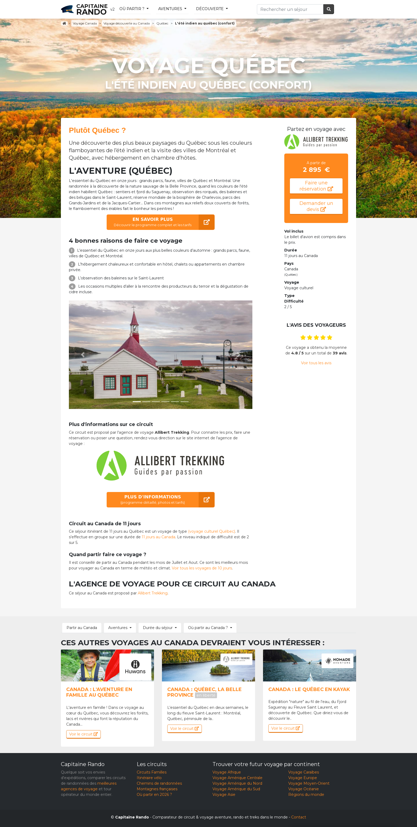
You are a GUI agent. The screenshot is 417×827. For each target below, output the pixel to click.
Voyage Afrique (226, 772)
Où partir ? (131, 8)
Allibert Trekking (153, 593)
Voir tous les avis (316, 363)
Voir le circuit (83, 734)
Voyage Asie (223, 794)
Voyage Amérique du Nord (237, 783)
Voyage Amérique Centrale (237, 777)
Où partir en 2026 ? (154, 794)
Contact (298, 817)
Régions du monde (306, 794)
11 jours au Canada (158, 537)
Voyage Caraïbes (303, 772)
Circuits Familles (151, 772)
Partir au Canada (81, 627)
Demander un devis (316, 206)
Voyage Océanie (303, 789)
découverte (210, 8)
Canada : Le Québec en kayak (309, 689)
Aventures (170, 8)
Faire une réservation (316, 186)
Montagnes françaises (157, 789)
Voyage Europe (302, 777)
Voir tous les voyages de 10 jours (202, 568)
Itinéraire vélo (149, 777)
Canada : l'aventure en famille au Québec (99, 692)
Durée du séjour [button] (158, 627)
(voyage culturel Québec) (211, 531)
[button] (83, 354)
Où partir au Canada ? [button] (208, 627)
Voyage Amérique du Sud (236, 789)
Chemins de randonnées (159, 783)
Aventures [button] (117, 627)
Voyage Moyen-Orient (309, 783)
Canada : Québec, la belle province (204, 692)
